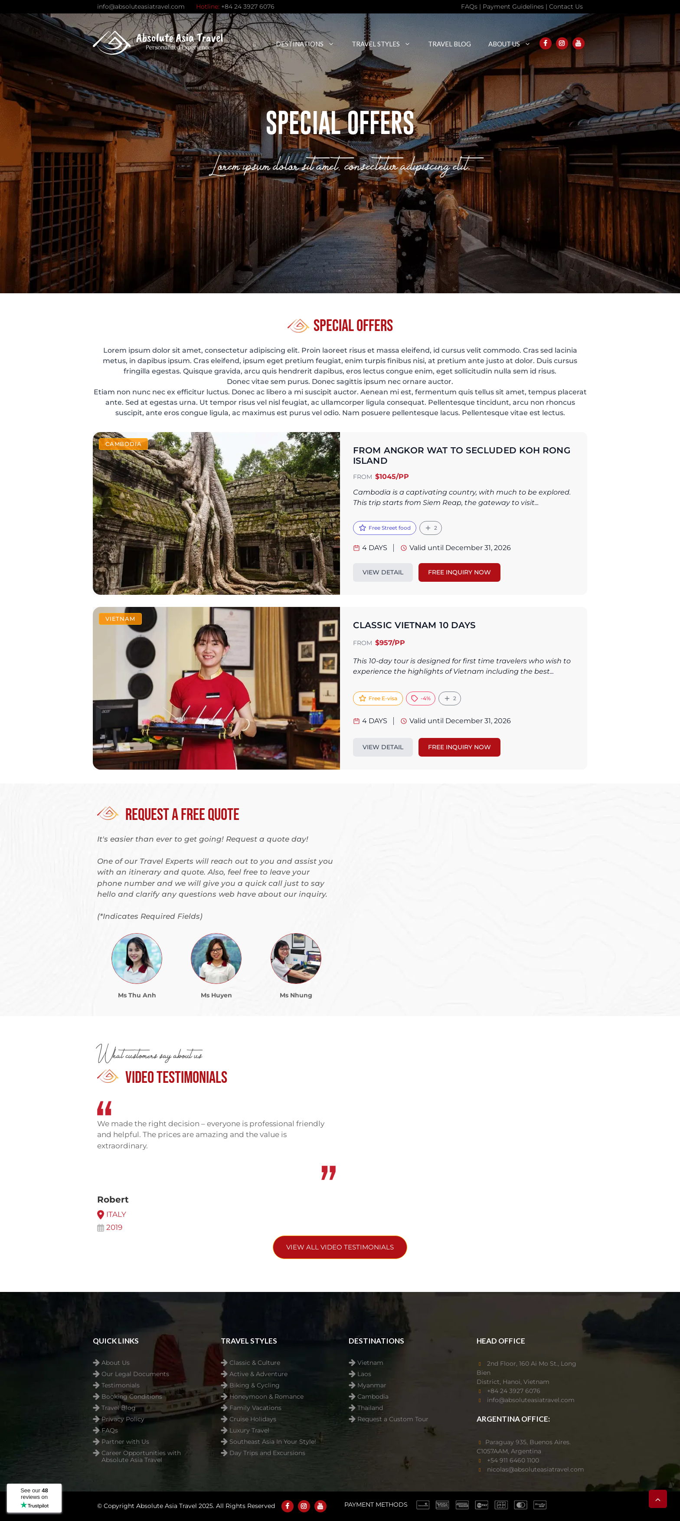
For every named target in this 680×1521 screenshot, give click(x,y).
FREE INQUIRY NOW (459, 572)
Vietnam (370, 1363)
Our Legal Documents (135, 1374)
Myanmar (371, 1385)
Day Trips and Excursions (267, 1453)
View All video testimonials (340, 1247)
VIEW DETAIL (383, 572)
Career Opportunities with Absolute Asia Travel (141, 1454)
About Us (513, 44)
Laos (364, 1374)
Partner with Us (125, 1442)
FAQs (109, 1430)
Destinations (309, 44)
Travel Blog (449, 44)
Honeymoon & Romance (266, 1396)
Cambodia (373, 1396)
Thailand (370, 1408)
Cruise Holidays (252, 1419)
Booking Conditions (131, 1396)
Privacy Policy (122, 1419)
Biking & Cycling (254, 1385)
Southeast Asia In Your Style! (272, 1442)
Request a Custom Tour (392, 1419)
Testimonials (120, 1385)
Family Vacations (255, 1408)
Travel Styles (385, 44)
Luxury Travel (249, 1430)
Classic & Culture (254, 1363)
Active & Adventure (258, 1374)
